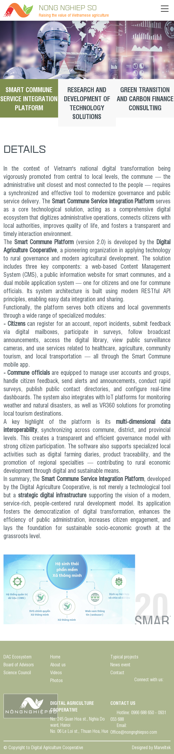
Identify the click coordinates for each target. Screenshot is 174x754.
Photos (56, 681)
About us (58, 665)
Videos (56, 673)
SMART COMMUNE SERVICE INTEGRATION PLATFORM (29, 98)
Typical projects (124, 658)
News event (120, 665)
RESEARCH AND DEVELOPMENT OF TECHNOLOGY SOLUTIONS (87, 102)
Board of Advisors (19, 665)
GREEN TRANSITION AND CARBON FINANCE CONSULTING (145, 98)
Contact (117, 673)
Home (55, 658)
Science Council (17, 673)
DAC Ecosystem (18, 658)
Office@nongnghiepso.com (133, 732)
